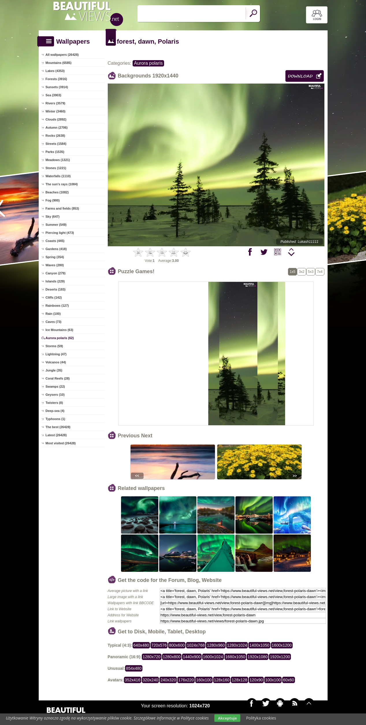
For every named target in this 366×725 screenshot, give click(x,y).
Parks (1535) (55, 151)
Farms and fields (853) (62, 208)
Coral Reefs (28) (58, 378)
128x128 (239, 680)
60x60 (288, 680)
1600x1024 (213, 656)
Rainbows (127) (57, 305)
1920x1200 (280, 656)
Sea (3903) (53, 95)
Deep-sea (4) (55, 411)
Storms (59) (54, 346)
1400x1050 (259, 645)
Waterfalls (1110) (58, 176)
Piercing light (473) (60, 232)
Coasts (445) (55, 241)
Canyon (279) (56, 273)
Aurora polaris (148, 63)
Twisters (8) (54, 402)
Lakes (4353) (55, 71)
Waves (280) (55, 265)
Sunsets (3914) (57, 87)
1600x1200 (282, 645)
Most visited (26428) (61, 443)
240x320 (168, 680)
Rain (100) (53, 313)
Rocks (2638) (55, 135)
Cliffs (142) (54, 297)
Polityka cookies (261, 718)
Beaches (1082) (57, 192)
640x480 (141, 645)
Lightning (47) (56, 354)
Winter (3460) (56, 111)
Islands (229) (55, 281)
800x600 (177, 645)
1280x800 (172, 656)
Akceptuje (227, 718)
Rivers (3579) (56, 103)
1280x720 (152, 656)
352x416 (132, 680)
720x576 (159, 645)
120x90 (256, 680)
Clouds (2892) (56, 119)
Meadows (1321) (58, 160)
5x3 (310, 272)
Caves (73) (54, 321)
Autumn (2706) (57, 127)
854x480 (134, 668)
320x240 (150, 680)
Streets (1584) (56, 143)
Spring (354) (55, 257)
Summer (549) (56, 224)
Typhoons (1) (55, 419)
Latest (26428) (56, 435)
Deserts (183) (56, 289)
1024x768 (196, 645)
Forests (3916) (56, 79)
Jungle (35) (54, 370)
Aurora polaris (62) (60, 338)
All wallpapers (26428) (62, 54)
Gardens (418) (56, 249)
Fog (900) (53, 200)
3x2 (301, 272)
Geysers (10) (55, 394)
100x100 (273, 680)
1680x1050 (235, 656)
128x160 (222, 680)
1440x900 (192, 656)
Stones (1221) (56, 168)
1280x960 (216, 645)
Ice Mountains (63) (59, 330)
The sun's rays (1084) (62, 184)
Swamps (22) (55, 386)
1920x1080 (257, 656)
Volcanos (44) (56, 362)
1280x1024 (237, 645)
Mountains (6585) (59, 62)
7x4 (319, 272)
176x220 (186, 680)
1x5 (292, 272)
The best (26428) (58, 427)
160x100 (204, 680)
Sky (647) (53, 216)
